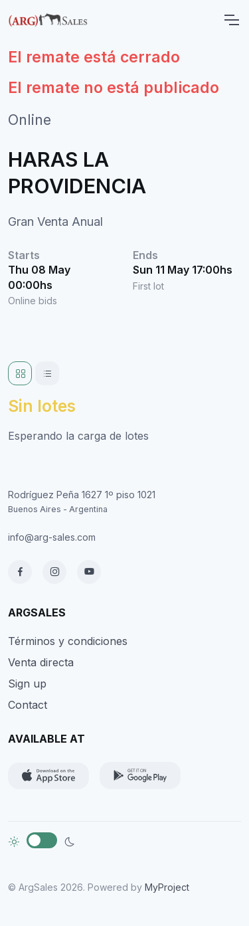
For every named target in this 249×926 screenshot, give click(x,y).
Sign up (27, 683)
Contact (27, 704)
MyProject (167, 887)
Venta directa (41, 662)
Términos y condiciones (67, 641)
